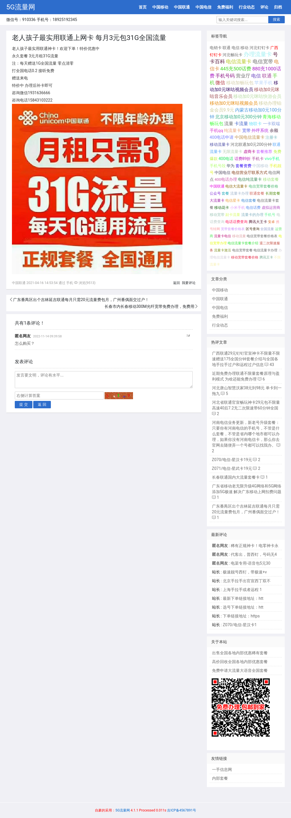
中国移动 (160, 7)
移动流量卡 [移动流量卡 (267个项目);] (220, 144)
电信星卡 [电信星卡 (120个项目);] (232, 200)
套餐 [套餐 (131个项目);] (225, 193)
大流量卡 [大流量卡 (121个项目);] (217, 200)
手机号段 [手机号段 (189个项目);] (218, 165)
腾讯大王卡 (258, 222)
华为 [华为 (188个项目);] (230, 165)
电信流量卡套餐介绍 (243, 243)
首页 (143, 7)
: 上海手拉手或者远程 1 (237, 589)
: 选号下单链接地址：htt (237, 607)
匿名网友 (23, 336)
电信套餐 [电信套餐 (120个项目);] (248, 200)
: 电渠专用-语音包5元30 (241, 563)
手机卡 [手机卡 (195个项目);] (258, 158)
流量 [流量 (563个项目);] (228, 123)
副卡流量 (232, 215)
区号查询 (252, 229)
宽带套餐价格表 (233, 229)
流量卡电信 (222, 236)
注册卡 (271, 137)
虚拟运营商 (271, 207)
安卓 (271, 222)
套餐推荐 (264, 151)
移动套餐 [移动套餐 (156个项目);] (271, 179)
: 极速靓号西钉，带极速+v (239, 572)
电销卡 (216, 47)
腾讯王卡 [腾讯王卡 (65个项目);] (266, 257)
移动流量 (239, 236)
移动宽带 (217, 215)
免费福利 (225, 7)
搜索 (276, 19)
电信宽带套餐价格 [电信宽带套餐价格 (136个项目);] (263, 186)
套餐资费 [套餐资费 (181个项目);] (243, 165)
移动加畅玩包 (239, 82)
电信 (236, 47)
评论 (264, 7)
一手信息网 (222, 769)
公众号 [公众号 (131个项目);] (215, 193)
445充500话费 (235, 69)
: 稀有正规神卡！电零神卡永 (245, 545)
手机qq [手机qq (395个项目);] (216, 130)
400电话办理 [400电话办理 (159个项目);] (226, 179)
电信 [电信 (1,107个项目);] (256, 76)
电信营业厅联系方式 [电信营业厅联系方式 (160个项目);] (249, 172)
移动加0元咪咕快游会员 (257, 96)
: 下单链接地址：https (236, 616)
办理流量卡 (258, 54)
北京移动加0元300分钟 (238, 116)
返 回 (42, 404)
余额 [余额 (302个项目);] (274, 130)
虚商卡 (249, 151)
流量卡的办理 (252, 215)
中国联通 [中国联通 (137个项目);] (217, 186)
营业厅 (243, 76)
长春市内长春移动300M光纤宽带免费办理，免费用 (149, 306)
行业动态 (247, 7)
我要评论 (189, 283)
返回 (176, 283)
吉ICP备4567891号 (181, 810)
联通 (226, 47)
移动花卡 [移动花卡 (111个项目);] (221, 207)
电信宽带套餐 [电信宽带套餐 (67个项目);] (242, 250)
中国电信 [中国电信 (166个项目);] (222, 172)
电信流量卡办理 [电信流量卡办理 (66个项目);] (265, 250)
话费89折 (242, 158)
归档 (278, 7)
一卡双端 (271, 123)
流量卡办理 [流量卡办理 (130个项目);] (239, 193)
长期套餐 (272, 193)
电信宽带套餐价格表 (262, 236)
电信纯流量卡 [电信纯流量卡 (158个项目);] (250, 179)
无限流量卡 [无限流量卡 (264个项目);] (232, 151)
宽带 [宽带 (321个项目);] (246, 130)
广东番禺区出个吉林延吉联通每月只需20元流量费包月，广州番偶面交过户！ (81, 299)
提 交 (23, 404)
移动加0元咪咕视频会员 (234, 103)
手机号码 (225, 76)
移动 (244, 47)
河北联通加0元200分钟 (251, 144)
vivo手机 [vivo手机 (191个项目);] (272, 158)
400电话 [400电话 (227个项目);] (226, 158)
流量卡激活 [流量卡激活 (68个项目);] (222, 250)
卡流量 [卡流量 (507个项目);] (241, 123)
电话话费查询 (236, 222)
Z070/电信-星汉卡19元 (232, 459)
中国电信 (203, 7)
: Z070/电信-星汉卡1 (234, 625)
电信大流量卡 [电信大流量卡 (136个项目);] (236, 186)
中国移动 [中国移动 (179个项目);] (260, 165)
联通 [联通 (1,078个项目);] (267, 76)
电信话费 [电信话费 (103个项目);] (253, 207)
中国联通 (182, 7)
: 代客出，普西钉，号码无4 (244, 554)
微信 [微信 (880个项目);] (220, 82)
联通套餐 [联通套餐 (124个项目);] (257, 193)
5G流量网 (20, 7)
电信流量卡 (238, 61)
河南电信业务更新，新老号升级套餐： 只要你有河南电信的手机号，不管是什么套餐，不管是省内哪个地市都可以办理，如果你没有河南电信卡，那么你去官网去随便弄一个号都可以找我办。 (246, 433)
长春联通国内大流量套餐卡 (236, 477)
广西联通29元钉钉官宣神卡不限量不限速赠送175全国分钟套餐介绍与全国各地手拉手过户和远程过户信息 (246, 359)
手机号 (269, 215)
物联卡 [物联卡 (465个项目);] (255, 123)
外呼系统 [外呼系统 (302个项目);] (260, 130)
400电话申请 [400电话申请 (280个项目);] (222, 137)
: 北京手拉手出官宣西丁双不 (241, 581)
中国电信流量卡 (250, 137)
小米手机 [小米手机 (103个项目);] (237, 207)
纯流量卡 (232, 130)
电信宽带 (263, 61)
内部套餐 (220, 778)
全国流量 (267, 229)
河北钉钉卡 (259, 47)
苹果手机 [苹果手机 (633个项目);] (263, 82)
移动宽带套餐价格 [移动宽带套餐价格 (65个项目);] (244, 257)
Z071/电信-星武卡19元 (232, 468)
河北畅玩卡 (232, 54)
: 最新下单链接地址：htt (237, 598)
